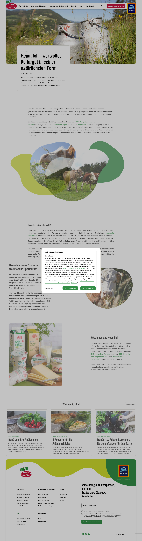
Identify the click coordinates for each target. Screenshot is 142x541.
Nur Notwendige (70, 288)
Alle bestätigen (88, 288)
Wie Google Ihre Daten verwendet (74, 268)
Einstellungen (49, 288)
